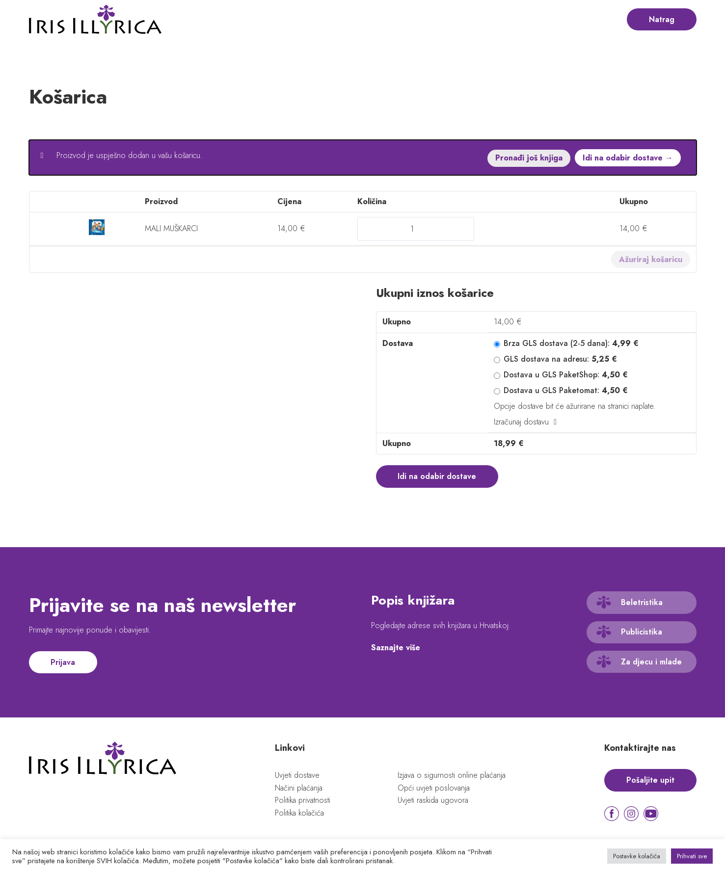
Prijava (63, 662)
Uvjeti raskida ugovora (433, 800)
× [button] (42, 228)
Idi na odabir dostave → (628, 157)
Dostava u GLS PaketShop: (566, 374)
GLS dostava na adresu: (560, 358)
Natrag (661, 19)
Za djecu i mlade (651, 661)
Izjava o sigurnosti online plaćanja (452, 775)
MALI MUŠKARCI (171, 228)
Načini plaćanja (299, 788)
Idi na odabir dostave (437, 475)
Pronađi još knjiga (528, 157)
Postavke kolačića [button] (636, 856)
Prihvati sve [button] (692, 856)
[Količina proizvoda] (415, 228)
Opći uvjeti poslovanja (434, 788)
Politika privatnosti (303, 800)
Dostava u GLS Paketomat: (566, 390)
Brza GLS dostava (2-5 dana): (571, 342)
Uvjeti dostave (297, 775)
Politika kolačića (300, 813)
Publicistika (641, 632)
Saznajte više (395, 647)
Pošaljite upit (650, 780)
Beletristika (642, 602)
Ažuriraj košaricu (650, 259)
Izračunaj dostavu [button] (521, 421)
